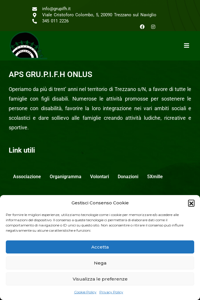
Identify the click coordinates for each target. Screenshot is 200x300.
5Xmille (155, 176)
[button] (191, 203)
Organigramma (65, 176)
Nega (100, 263)
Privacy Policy (111, 292)
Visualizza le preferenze (100, 279)
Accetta (100, 247)
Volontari (99, 176)
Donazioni (128, 176)
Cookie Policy (85, 292)
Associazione (27, 176)
